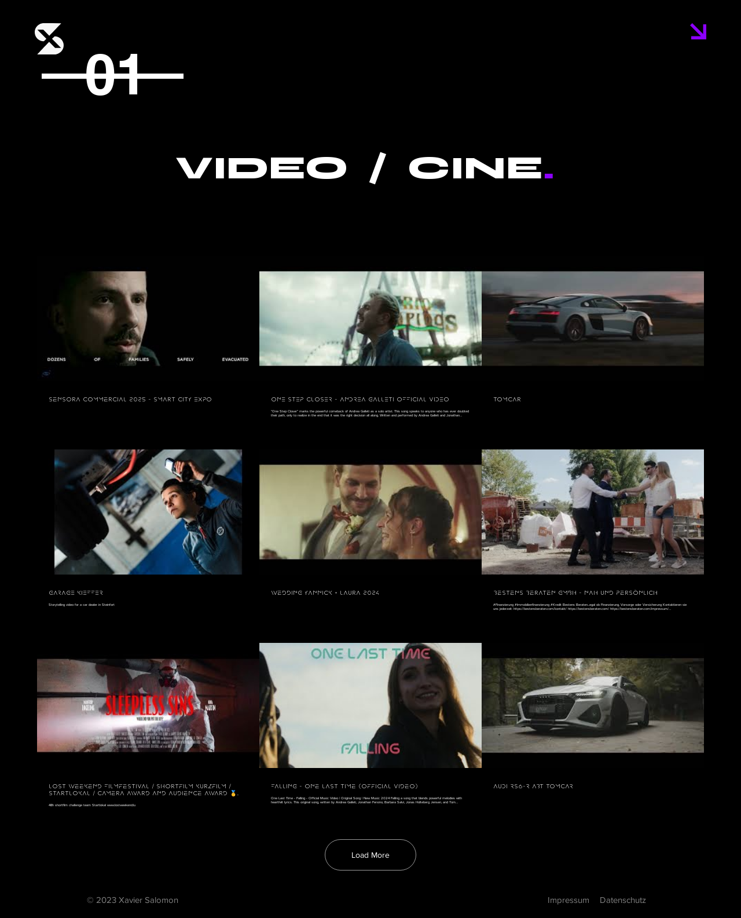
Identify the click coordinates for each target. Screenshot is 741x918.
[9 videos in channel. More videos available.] (370, 532)
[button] (698, 31)
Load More (370, 855)
